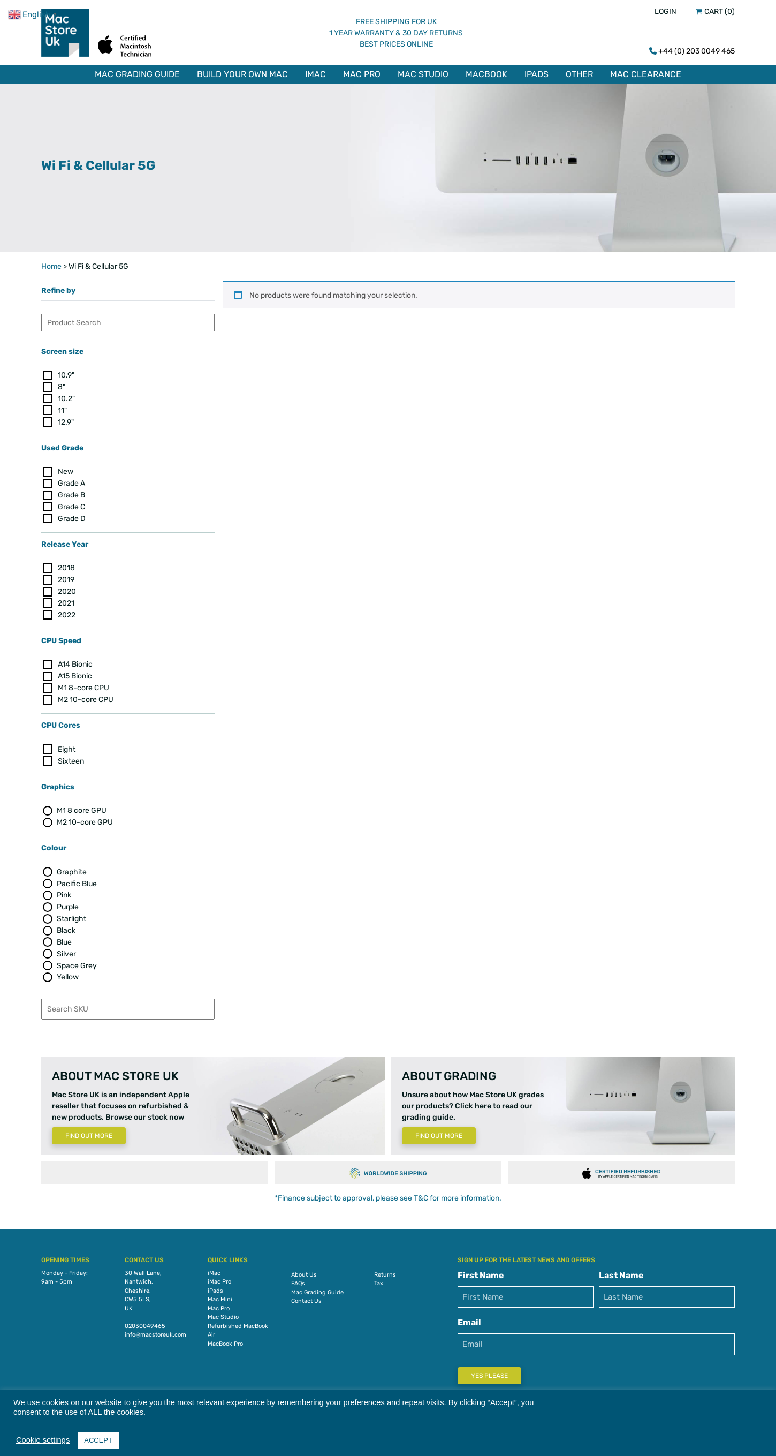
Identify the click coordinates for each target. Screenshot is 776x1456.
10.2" (66, 396)
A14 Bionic (75, 662)
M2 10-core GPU (85, 820)
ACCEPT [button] (98, 1440)
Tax (378, 1281)
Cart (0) (719, 11)
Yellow (68, 975)
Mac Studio (423, 74)
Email (469, 1320)
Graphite (72, 869)
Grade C (71, 504)
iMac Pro (219, 1279)
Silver (66, 951)
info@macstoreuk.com (155, 1332)
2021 (66, 601)
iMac (315, 74)
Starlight (71, 916)
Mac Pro (362, 74)
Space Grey (77, 963)
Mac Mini (220, 1297)
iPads (536, 74)
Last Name (621, 1273)
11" (62, 408)
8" (61, 384)
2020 (67, 589)
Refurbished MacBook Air (238, 1329)
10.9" (66, 373)
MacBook (486, 74)
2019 (66, 577)
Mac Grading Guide (137, 74)
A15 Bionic (75, 673)
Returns (385, 1272)
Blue (64, 940)
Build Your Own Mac (242, 74)
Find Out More (88, 1134)
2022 (66, 612)
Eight (66, 747)
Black (66, 928)
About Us (304, 1272)
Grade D (72, 516)
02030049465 (145, 1324)
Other (579, 74)
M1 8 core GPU (81, 808)
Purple (68, 904)
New (65, 469)
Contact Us (306, 1298)
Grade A (71, 481)
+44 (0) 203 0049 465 (696, 51)
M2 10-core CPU (85, 697)
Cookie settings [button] (43, 1440)
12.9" (66, 420)
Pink (64, 893)
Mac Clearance (645, 74)
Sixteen (71, 759)
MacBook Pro (225, 1341)
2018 (66, 565)
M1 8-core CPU (83, 685)
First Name (481, 1273)
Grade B (71, 492)
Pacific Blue (77, 881)
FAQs (298, 1281)
